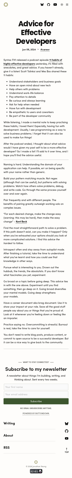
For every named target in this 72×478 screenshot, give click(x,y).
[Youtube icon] (55, 5)
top (67, 450)
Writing (9, 423)
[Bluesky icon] (42, 5)
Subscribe (36, 401)
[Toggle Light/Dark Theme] (61, 4)
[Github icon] (48, 5)
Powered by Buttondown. (36, 413)
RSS (7, 447)
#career (45, 49)
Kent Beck (21, 221)
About (8, 435)
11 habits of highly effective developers (33, 61)
